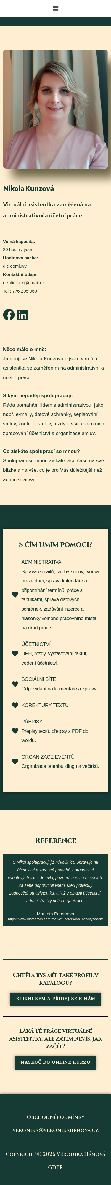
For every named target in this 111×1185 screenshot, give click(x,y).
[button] (55, 8)
